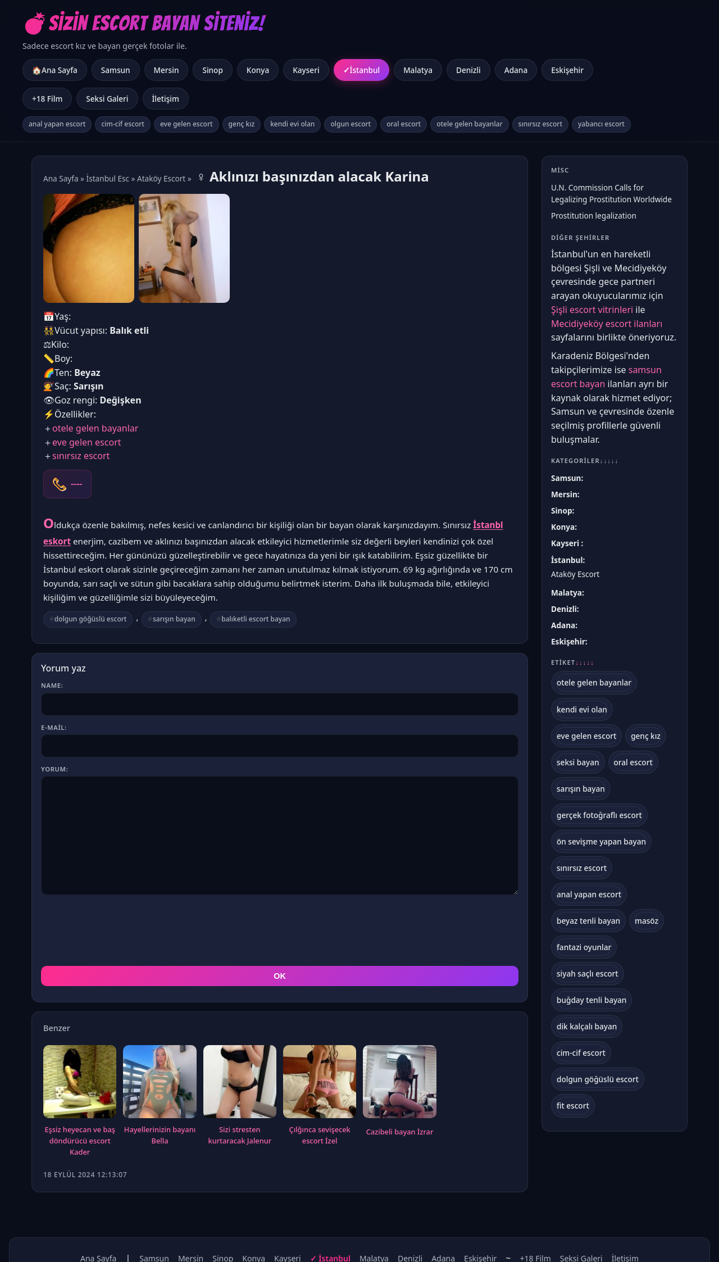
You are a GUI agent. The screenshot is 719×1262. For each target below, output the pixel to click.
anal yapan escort (57, 124)
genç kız (242, 124)
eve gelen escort (186, 124)
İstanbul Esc (108, 178)
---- (76, 484)
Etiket (572, 662)
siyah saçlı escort (587, 973)
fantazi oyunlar (584, 947)
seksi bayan (578, 762)
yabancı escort (601, 124)
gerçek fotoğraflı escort (599, 815)
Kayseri (306, 70)
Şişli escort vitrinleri (592, 309)
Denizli (468, 70)
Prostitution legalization (593, 215)
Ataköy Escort (161, 178)
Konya (258, 70)
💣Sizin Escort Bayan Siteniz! (143, 23)
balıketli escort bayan (255, 619)
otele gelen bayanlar (469, 124)
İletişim (165, 98)
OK (280, 976)
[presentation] (126, 930)
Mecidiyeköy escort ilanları (606, 323)
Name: (52, 685)
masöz (646, 920)
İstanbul (365, 70)
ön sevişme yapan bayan (601, 841)
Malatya (418, 70)
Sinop (212, 70)
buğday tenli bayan (591, 1000)
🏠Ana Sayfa (55, 70)
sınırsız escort (540, 124)
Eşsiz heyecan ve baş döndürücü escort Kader (79, 1140)
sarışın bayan (174, 619)
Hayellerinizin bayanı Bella (159, 1135)
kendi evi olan (292, 124)
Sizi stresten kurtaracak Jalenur (239, 1135)
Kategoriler (584, 460)
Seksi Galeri (107, 98)
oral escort (403, 124)
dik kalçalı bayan (587, 1026)
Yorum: (54, 769)
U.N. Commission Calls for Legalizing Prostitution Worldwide (611, 193)
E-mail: (54, 727)
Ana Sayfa (61, 178)
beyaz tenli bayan (588, 920)
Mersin (166, 70)
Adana (515, 70)
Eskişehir (567, 70)
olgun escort (350, 124)
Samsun (115, 70)
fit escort (573, 1105)
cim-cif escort (122, 124)
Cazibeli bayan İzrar (400, 1132)
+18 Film (47, 98)
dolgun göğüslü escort (90, 619)
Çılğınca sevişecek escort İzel (320, 1135)
